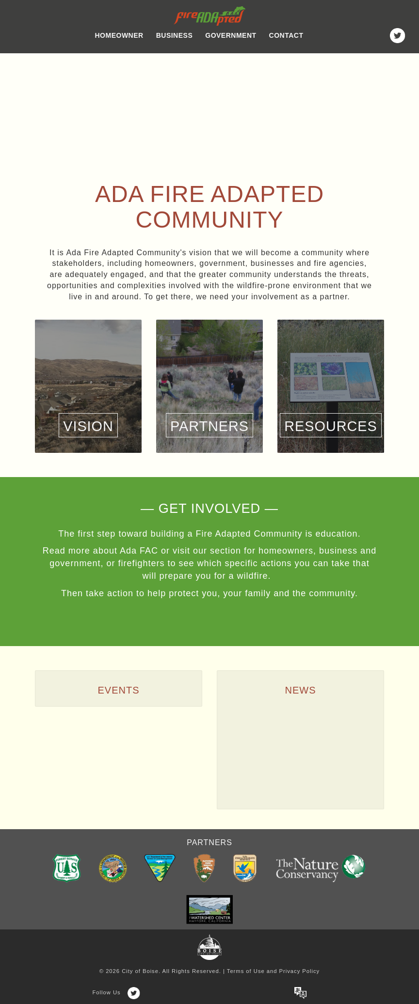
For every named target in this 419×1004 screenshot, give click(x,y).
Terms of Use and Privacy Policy (273, 971)
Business (174, 35)
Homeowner (119, 35)
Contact (286, 35)
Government (230, 35)
